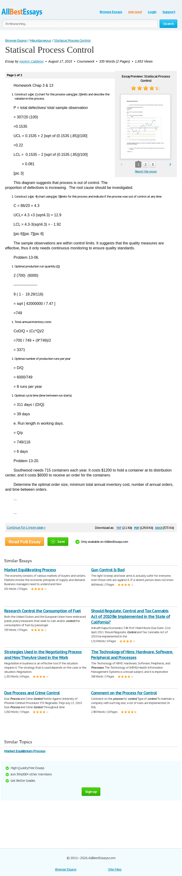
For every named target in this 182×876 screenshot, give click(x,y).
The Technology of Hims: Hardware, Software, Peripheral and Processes (132, 654)
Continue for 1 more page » (26, 527)
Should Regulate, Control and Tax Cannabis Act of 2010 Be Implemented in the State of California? (130, 616)
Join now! (135, 12)
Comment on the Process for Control (124, 693)
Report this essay (146, 171)
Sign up (91, 791)
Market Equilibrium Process (24, 751)
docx (158, 527)
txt (119, 527)
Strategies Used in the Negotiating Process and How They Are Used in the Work (43, 654)
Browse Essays (111, 12)
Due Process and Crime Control (32, 693)
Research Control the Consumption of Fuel (42, 611)
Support (168, 12)
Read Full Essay (24, 542)
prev (121, 164)
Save (58, 541)
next (170, 164)
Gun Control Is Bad (107, 570)
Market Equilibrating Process (30, 570)
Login (152, 12)
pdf (136, 527)
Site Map (114, 869)
